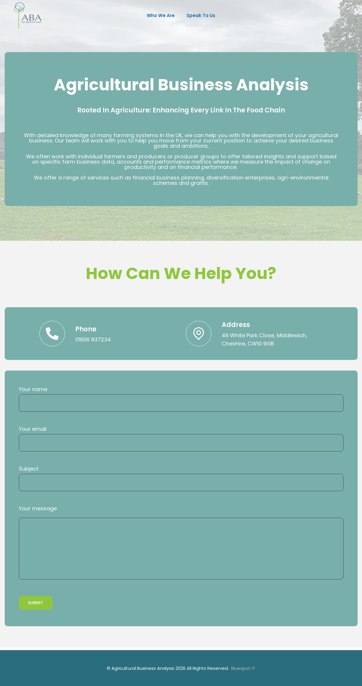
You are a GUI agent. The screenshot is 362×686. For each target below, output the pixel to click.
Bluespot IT (243, 668)
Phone (87, 329)
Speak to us (200, 15)
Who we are (161, 15)
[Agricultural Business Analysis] (29, 15)
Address (237, 325)
